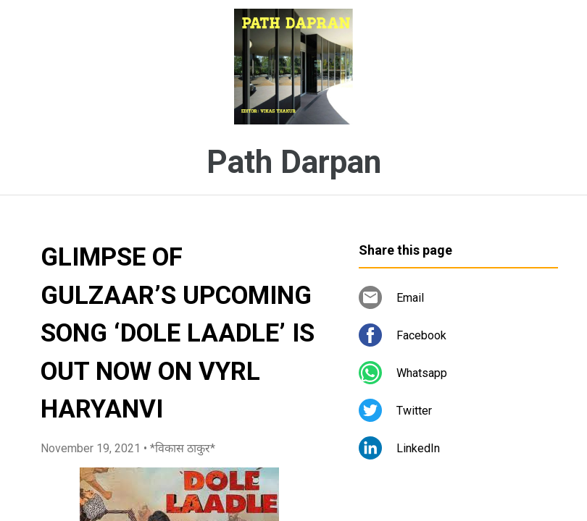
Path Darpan (294, 162)
